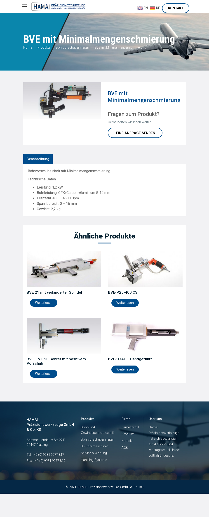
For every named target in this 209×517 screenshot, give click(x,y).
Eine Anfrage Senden (135, 133)
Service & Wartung (94, 453)
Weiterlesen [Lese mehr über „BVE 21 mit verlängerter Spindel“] (43, 303)
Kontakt (175, 8)
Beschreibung (38, 159)
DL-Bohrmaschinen (94, 446)
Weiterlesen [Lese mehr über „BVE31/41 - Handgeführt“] (125, 369)
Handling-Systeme (94, 460)
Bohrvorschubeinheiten (72, 47)
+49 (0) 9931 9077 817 (48, 454)
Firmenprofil (130, 427)
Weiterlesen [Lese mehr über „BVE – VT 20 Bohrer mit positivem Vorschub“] (43, 374)
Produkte (44, 47)
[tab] (38, 159)
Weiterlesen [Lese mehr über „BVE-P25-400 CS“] (125, 303)
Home (27, 47)
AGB (125, 447)
